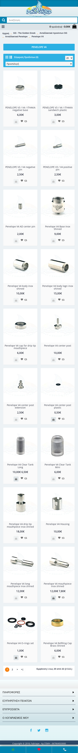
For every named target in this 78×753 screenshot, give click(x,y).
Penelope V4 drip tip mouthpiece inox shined (20, 525)
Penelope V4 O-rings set (20, 643)
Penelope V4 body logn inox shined (57, 287)
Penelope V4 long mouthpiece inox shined (20, 585)
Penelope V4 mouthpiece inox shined (57, 585)
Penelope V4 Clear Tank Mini (58, 466)
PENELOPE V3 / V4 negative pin (20, 168)
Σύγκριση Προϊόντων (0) (26, 57)
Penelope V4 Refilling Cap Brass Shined (57, 644)
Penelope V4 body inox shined (20, 287)
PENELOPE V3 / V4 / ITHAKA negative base (20, 109)
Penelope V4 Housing (57, 524)
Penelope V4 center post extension (20, 406)
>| (22, 669)
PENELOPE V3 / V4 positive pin (57, 168)
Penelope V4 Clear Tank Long (20, 466)
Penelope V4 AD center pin (20, 226)
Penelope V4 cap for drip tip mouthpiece (20, 347)
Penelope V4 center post (57, 345)
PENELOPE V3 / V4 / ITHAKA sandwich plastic (58, 109)
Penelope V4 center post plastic (57, 406)
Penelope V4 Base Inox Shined (57, 228)
